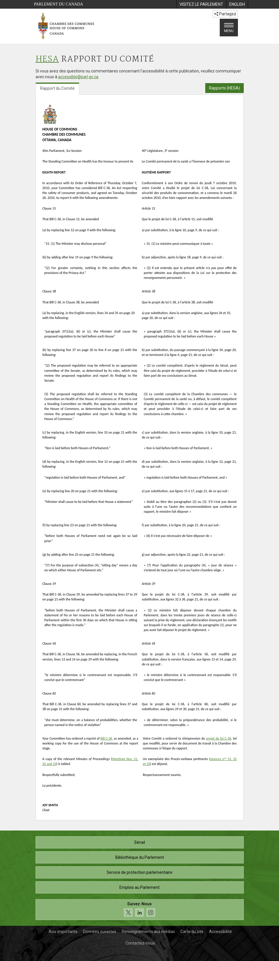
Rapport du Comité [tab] (57, 88)
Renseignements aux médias (148, 931)
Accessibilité (220, 931)
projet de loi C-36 (218, 738)
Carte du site (192, 931)
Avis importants (63, 931)
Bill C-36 (106, 738)
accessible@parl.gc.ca (78, 76)
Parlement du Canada (58, 4)
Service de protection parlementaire (139, 872)
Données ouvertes (99, 931)
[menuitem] (201, 4)
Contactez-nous (140, 943)
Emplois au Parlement (139, 887)
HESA (47, 59)
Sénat (139, 842)
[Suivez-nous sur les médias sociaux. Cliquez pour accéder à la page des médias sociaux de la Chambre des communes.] (140, 909)
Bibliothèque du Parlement (139, 857)
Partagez (225, 14)
